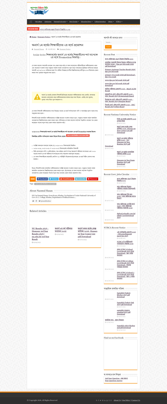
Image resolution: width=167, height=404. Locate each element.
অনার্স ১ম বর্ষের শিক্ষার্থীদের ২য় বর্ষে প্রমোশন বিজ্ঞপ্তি (78, 135)
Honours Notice (44, 37)
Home (31, 21)
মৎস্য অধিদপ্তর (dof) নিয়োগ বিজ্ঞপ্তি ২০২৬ (55, 29)
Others (110, 21)
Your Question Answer (113, 381)
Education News (86, 21)
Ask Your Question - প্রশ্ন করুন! (116, 378)
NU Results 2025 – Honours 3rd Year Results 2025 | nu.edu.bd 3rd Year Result (40, 234)
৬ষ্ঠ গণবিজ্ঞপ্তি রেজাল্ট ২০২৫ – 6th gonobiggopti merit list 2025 (126, 234)
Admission (47, 21)
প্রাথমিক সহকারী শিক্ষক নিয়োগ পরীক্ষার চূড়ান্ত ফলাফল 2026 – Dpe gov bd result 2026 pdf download (120, 64)
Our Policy (126, 400)
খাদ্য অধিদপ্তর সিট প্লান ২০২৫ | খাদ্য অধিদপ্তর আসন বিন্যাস (126, 196)
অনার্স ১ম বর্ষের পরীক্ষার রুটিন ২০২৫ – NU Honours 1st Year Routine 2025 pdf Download (119, 142)
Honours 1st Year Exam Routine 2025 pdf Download (126, 162)
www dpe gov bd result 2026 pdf (117, 80)
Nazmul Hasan (39, 49)
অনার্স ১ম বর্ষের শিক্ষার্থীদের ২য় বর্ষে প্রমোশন (45, 184)
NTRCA (118, 21)
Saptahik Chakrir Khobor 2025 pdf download (123, 295)
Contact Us (135, 400)
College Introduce (100, 21)
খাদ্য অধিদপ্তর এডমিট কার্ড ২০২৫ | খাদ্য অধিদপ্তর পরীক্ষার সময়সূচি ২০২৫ (126, 206)
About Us (117, 400)
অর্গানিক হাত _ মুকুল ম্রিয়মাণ (114, 320)
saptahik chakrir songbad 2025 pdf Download (123, 312)
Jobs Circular (73, 21)
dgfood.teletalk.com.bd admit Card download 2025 (126, 216)
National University (60, 21)
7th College (38, 21)
